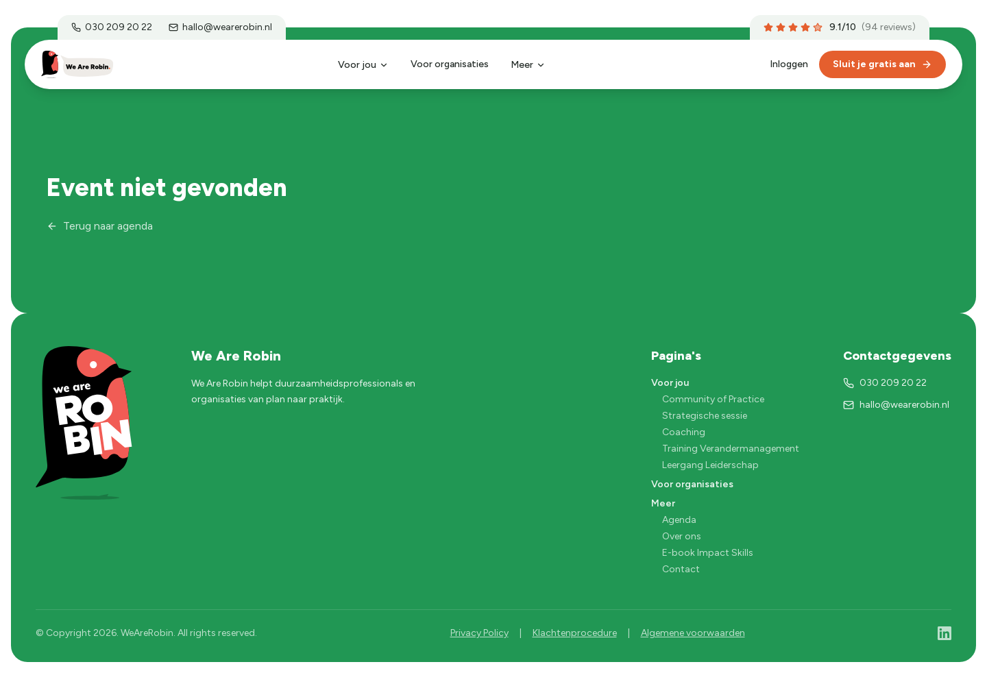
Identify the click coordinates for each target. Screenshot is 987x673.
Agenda (679, 520)
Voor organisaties (450, 64)
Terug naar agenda (100, 225)
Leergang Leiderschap (710, 465)
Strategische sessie (704, 415)
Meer (528, 65)
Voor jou (363, 65)
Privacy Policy (479, 633)
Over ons (681, 536)
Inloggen (789, 64)
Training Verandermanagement (730, 448)
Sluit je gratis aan (882, 64)
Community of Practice (713, 399)
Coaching (683, 432)
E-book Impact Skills (707, 553)
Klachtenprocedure (575, 633)
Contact (681, 569)
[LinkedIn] (944, 633)
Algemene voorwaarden (693, 633)
